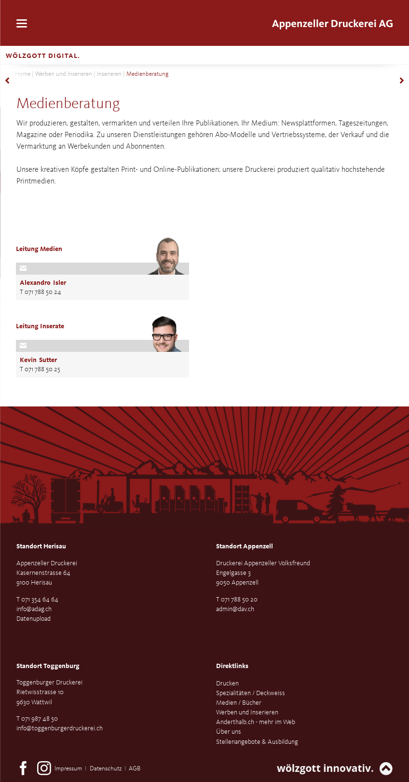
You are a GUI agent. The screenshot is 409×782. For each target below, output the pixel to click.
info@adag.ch (34, 609)
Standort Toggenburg (48, 666)
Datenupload (33, 618)
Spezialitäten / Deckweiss (250, 693)
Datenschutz (106, 769)
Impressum (68, 769)
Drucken (227, 683)
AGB (134, 769)
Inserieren (109, 74)
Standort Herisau (41, 546)
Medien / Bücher (238, 702)
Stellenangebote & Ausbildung (257, 742)
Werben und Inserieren (63, 74)
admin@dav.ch (235, 609)
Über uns (228, 731)
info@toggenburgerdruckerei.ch (59, 728)
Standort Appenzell (244, 546)
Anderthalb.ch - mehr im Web (255, 722)
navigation (21, 23)
